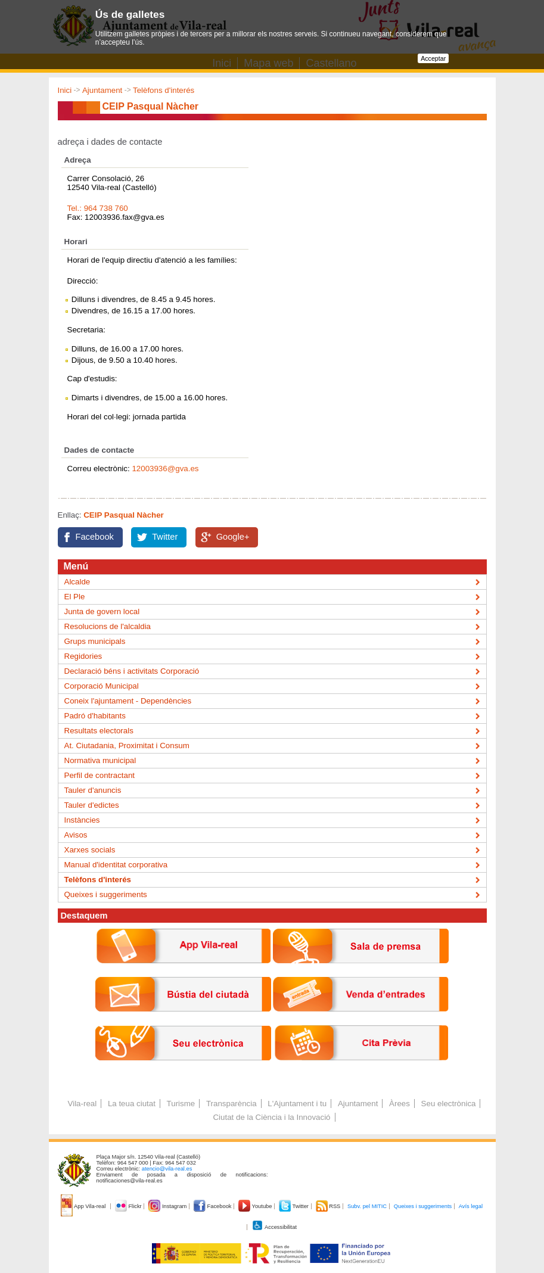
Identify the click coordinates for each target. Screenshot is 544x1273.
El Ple (74, 596)
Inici (65, 90)
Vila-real (82, 1103)
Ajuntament (102, 90)
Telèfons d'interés (163, 90)
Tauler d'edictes (91, 805)
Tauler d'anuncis (93, 790)
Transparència (231, 1103)
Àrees (399, 1103)
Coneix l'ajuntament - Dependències (128, 700)
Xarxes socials (90, 849)
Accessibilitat (274, 1227)
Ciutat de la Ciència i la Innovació (271, 1117)
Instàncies (82, 820)
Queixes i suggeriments (105, 894)
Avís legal (471, 1206)
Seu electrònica (448, 1103)
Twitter (165, 536)
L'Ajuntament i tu (297, 1103)
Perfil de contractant (99, 775)
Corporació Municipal (101, 685)
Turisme (181, 1103)
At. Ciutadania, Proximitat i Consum (126, 745)
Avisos (76, 834)
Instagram (168, 1206)
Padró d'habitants (95, 715)
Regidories (83, 656)
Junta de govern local (102, 611)
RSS (329, 1206)
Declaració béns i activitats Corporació (132, 671)
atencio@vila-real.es (167, 1169)
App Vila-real (84, 1206)
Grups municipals (95, 641)
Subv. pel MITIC (367, 1206)
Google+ (233, 536)
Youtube (255, 1206)
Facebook (95, 536)
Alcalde (77, 581)
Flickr (129, 1206)
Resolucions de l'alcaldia (107, 626)
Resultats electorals (98, 730)
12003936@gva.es (165, 468)
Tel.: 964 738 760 (97, 208)
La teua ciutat (132, 1103)
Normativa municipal (100, 760)
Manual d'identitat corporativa (116, 864)
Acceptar (433, 58)
